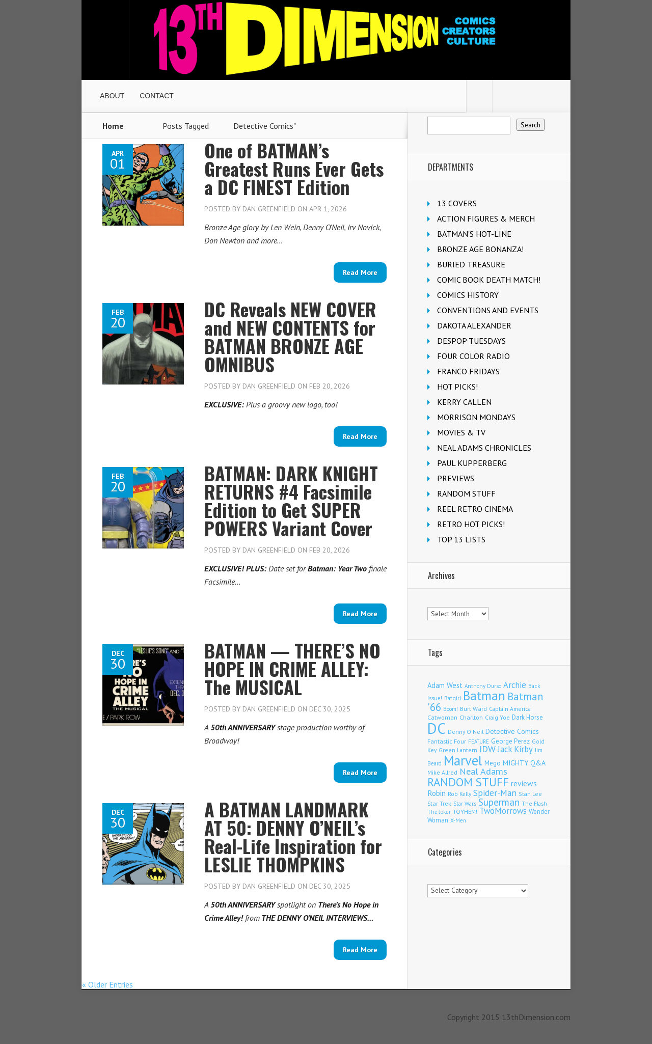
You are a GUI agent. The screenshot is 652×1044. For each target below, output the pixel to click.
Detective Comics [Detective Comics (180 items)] (512, 731)
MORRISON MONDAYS (476, 417)
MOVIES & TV (461, 432)
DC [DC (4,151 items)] (436, 728)
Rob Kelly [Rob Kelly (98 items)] (459, 794)
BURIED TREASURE (471, 264)
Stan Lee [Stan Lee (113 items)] (530, 794)
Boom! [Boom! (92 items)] (450, 708)
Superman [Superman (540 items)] (499, 801)
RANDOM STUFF (466, 493)
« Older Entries (107, 984)
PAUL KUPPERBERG (472, 463)
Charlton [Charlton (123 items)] (471, 717)
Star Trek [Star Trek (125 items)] (439, 803)
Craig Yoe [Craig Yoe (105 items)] (497, 717)
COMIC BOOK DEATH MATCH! (488, 279)
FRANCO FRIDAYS (468, 371)
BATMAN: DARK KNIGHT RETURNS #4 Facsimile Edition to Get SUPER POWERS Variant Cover (291, 500)
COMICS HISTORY (468, 295)
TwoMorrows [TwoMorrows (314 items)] (503, 810)
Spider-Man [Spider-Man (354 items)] (495, 793)
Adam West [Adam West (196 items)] (445, 685)
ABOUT (112, 96)
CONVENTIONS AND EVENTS (487, 310)
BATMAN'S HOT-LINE (474, 234)
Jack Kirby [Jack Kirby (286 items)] (515, 749)
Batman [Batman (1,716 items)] (484, 696)
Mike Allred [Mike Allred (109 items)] (442, 772)
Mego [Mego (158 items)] (492, 762)
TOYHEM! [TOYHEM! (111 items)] (465, 811)
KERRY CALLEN (464, 402)
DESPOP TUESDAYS (471, 341)
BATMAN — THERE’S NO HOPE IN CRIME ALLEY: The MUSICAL (292, 668)
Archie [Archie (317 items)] (514, 685)
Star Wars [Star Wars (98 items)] (464, 803)
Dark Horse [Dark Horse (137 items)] (527, 717)
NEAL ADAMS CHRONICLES (484, 448)
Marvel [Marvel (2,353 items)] (463, 760)
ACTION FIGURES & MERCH (486, 218)
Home (113, 126)
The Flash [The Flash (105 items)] (534, 803)
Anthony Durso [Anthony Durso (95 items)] (483, 686)
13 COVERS (457, 203)
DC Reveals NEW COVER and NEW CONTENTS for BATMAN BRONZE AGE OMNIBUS (290, 336)
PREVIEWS (455, 478)
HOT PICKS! (457, 386)
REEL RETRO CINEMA (475, 509)
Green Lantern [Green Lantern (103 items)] (458, 750)
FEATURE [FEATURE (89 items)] (478, 741)
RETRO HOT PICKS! (471, 524)
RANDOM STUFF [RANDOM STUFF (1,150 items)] (468, 782)
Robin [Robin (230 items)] (436, 793)
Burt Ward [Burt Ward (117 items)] (473, 708)
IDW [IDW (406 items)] (487, 749)
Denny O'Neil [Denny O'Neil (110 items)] (465, 731)
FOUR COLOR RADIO (473, 356)
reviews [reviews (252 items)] (524, 783)
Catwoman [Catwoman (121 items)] (442, 717)
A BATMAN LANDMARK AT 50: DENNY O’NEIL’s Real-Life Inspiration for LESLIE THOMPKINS (293, 836)
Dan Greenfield (268, 208)
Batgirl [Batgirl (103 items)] (452, 698)
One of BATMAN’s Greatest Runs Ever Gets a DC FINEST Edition (294, 168)
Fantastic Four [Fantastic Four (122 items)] (446, 741)
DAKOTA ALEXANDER (474, 325)
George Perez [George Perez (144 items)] (510, 741)
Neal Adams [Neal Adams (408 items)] (483, 771)
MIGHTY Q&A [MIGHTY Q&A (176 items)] (524, 762)
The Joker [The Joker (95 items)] (439, 811)
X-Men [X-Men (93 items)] (458, 820)
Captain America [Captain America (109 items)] (510, 708)
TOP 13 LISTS (461, 539)
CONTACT (157, 96)
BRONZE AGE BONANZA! (480, 249)
